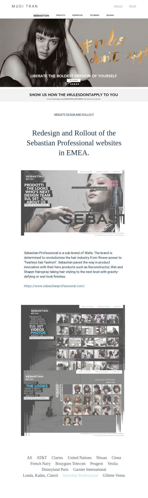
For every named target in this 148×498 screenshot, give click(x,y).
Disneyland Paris (55, 469)
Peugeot (96, 463)
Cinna (116, 457)
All (29, 457)
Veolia (113, 463)
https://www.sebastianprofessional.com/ (54, 286)
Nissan (101, 457)
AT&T (42, 457)
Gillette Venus (114, 475)
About (118, 6)
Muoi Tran (25, 6)
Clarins (57, 457)
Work (132, 6)
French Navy (40, 463)
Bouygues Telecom (71, 463)
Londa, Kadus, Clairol (40, 475)
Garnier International (89, 469)
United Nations (80, 457)
